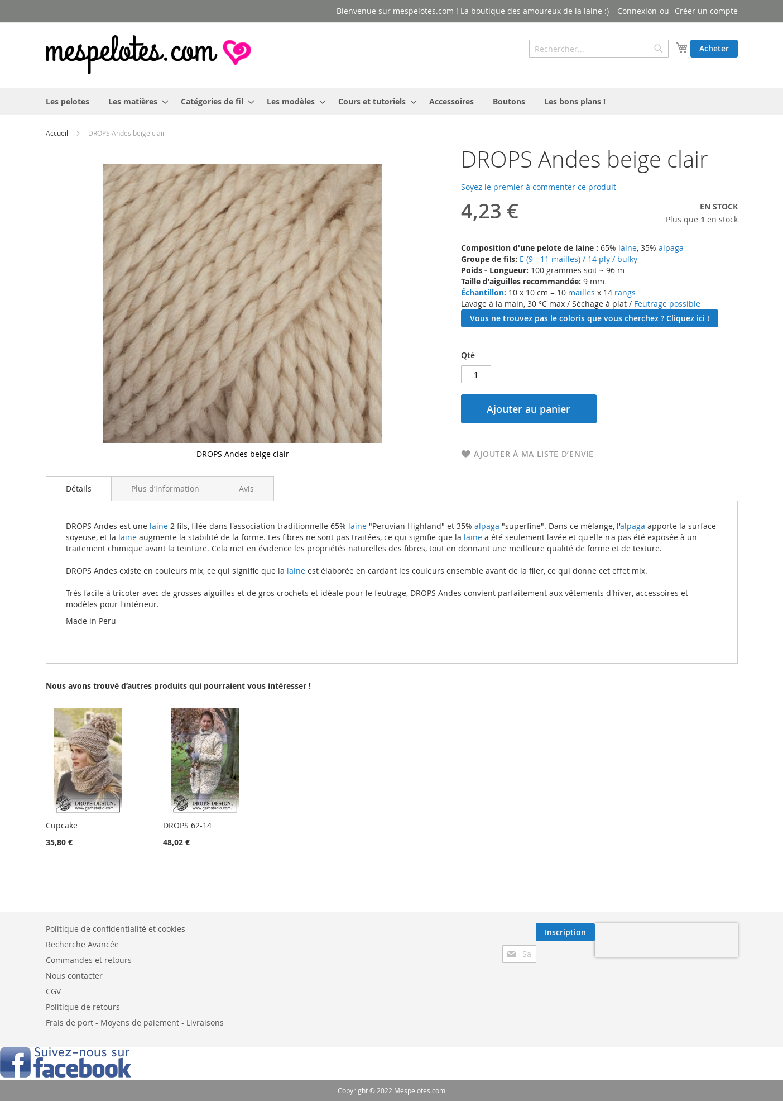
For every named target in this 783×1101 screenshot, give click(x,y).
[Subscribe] (565, 932)
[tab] (79, 488)
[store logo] (149, 54)
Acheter (714, 48)
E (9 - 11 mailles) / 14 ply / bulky (578, 259)
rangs (624, 292)
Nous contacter (74, 975)
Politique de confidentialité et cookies (115, 928)
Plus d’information (165, 488)
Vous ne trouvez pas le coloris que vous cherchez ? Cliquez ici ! (589, 318)
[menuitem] (67, 101)
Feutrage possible (667, 303)
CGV (53, 991)
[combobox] (599, 49)
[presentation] (666, 940)
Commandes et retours (89, 960)
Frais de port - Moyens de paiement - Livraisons (135, 1022)
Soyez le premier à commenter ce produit (538, 187)
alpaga (671, 247)
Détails (79, 488)
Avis (246, 488)
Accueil (57, 132)
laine (626, 247)
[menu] (392, 101)
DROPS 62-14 (187, 825)
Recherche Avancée (82, 944)
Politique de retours (83, 1007)
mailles (580, 292)
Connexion (637, 11)
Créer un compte (706, 11)
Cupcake (62, 825)
